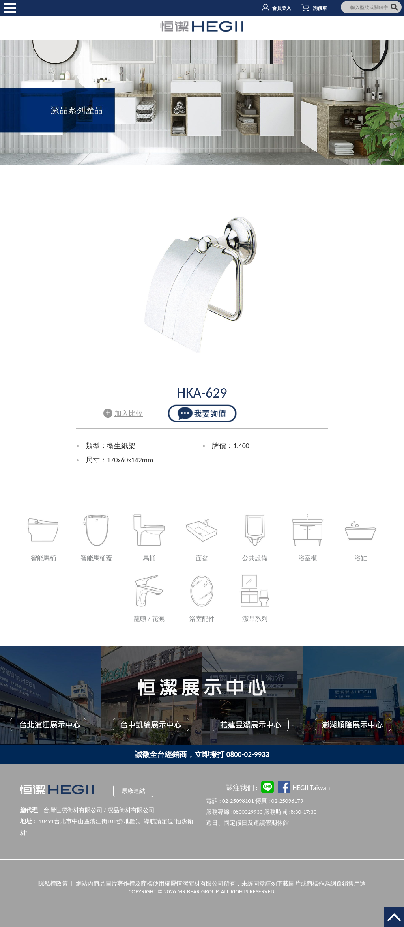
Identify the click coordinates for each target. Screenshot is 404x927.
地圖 (130, 821)
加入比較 (123, 412)
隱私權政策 (53, 883)
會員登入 (281, 8)
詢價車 (320, 8)
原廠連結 (133, 790)
